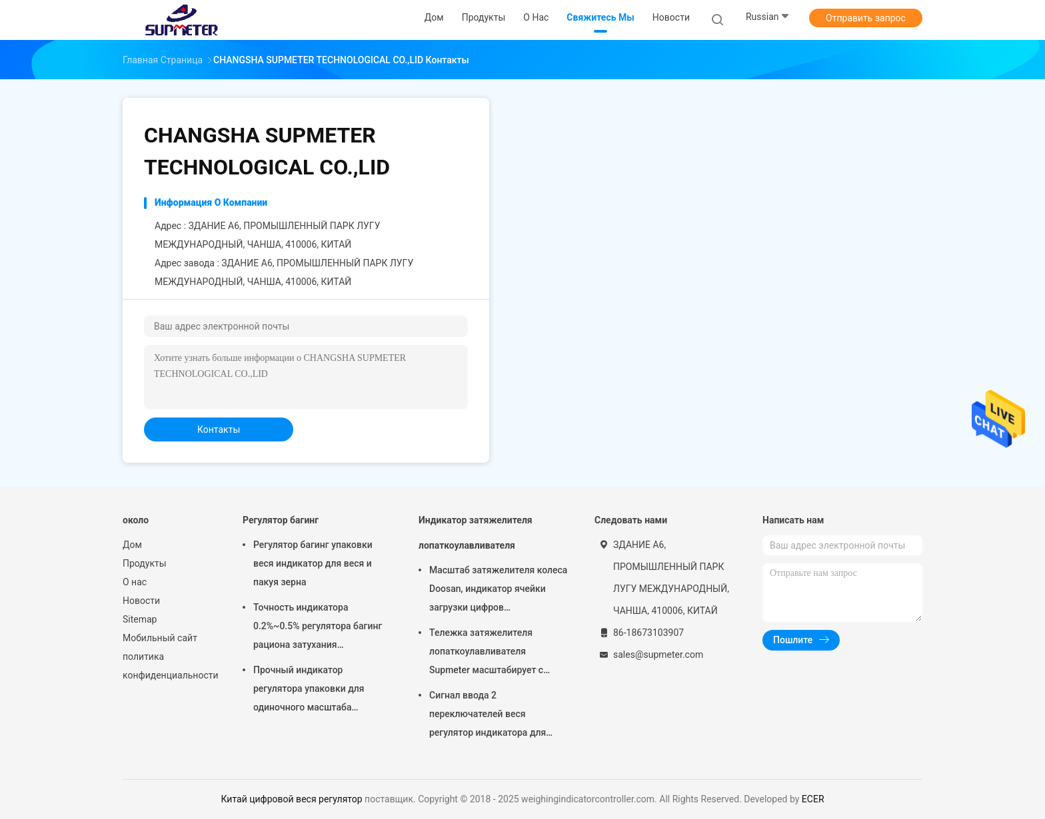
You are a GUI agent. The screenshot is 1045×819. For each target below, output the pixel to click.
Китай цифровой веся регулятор (291, 799)
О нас (135, 582)
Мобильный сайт (160, 638)
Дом (132, 544)
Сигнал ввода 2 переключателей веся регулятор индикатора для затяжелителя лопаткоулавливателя (487, 716)
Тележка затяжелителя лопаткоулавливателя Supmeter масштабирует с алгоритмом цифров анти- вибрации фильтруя (487, 653)
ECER (813, 799)
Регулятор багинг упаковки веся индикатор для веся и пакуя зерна (313, 563)
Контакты (218, 429)
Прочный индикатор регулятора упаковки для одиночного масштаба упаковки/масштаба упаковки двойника (319, 690)
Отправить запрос (866, 18)
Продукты (145, 563)
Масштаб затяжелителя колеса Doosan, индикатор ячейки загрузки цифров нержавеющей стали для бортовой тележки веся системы (498, 591)
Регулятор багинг (281, 520)
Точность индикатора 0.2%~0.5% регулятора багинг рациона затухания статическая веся (317, 628)
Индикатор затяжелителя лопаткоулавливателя (475, 533)
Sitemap (140, 619)
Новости (141, 600)
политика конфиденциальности (169, 666)
